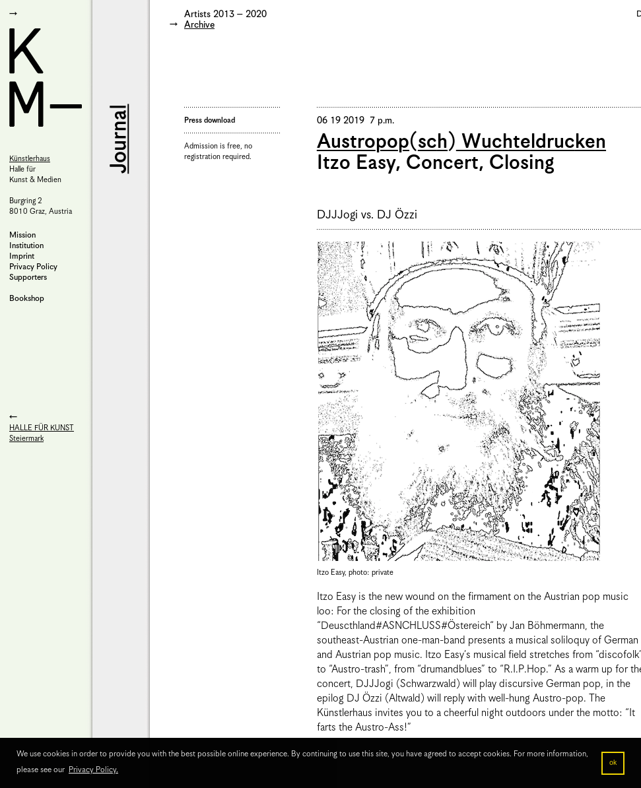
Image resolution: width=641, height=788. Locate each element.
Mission (22, 235)
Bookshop (26, 299)
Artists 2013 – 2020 (225, 14)
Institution (26, 246)
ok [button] (613, 763)
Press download (209, 120)
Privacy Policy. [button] (93, 770)
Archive (199, 25)
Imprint (21, 256)
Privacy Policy (33, 267)
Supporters (28, 277)
